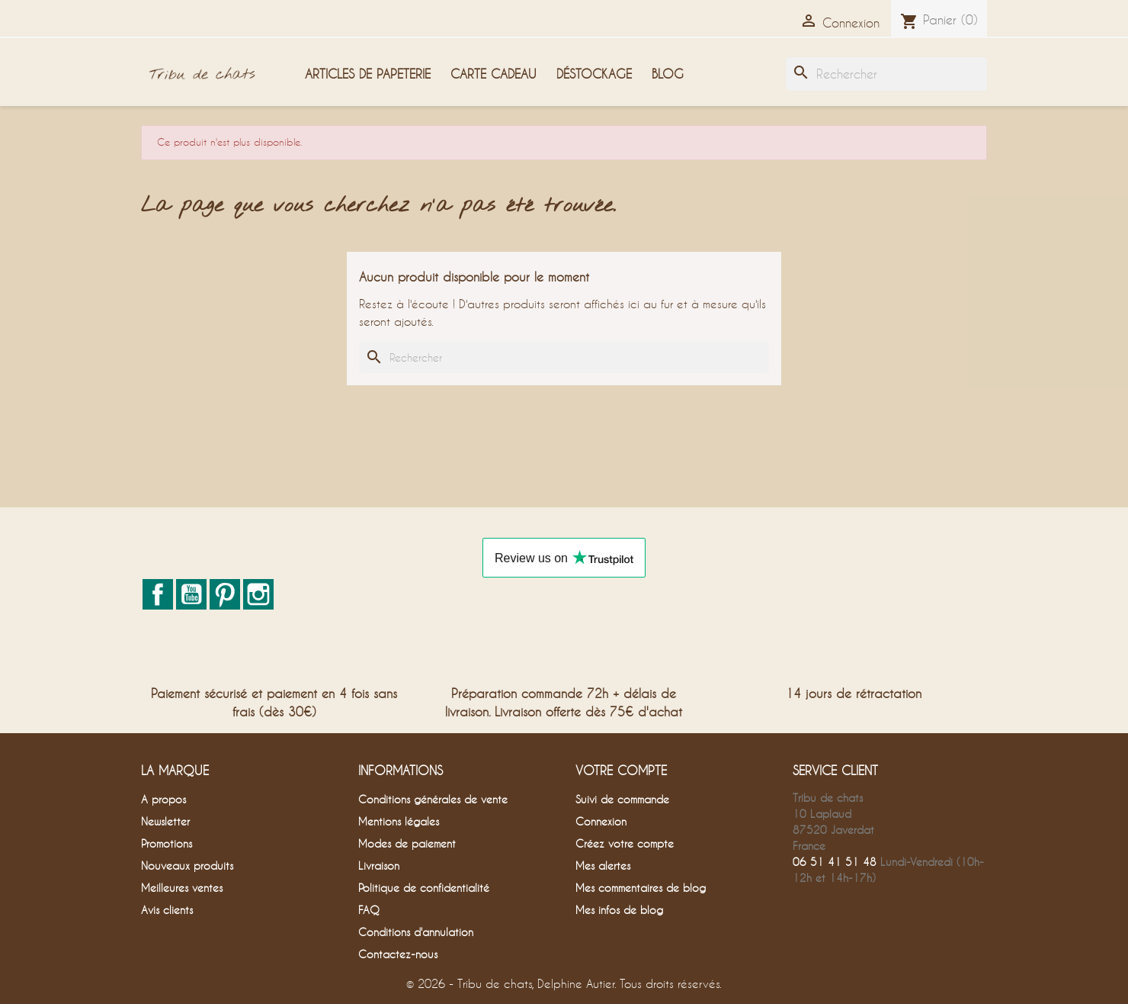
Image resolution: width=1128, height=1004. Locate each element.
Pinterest (225, 594)
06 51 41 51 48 (834, 861)
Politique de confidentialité (423, 887)
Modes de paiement (407, 843)
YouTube (191, 594)
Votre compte (621, 770)
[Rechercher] (886, 74)
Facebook (158, 594)
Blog (668, 73)
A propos (163, 799)
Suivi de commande (622, 799)
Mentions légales (398, 821)
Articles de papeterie (368, 73)
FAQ (369, 909)
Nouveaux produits (187, 865)
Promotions (166, 843)
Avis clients (167, 909)
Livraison (378, 865)
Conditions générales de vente (433, 799)
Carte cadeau (493, 73)
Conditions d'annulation (415, 931)
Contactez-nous (397, 954)
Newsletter (165, 821)
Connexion (600, 821)
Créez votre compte (624, 843)
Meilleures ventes (182, 887)
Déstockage (594, 73)
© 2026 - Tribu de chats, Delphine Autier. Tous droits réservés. (564, 983)
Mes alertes (602, 865)
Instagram (258, 594)
